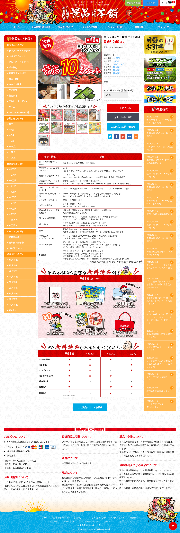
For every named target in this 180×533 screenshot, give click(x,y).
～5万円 (12, 191)
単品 (11, 124)
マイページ (163, 27)
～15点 (12, 152)
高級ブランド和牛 (17, 73)
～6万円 (12, 197)
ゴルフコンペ (15, 248)
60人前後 (13, 288)
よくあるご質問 (90, 27)
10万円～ (13, 225)
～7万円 (12, 203)
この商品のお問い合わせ (123, 126)
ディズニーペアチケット (20, 50)
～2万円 (12, 175)
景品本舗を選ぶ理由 (41, 27)
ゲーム (12, 107)
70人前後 (13, 293)
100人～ (13, 310)
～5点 (11, 135)
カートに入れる (123, 108)
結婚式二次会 (15, 237)
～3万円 (12, 180)
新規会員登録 (133, 3)
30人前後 (13, 271)
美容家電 (13, 95)
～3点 (11, 129)
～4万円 (12, 186)
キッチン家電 (15, 84)
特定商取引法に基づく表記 (90, 525)
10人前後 (13, 259)
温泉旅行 (13, 67)
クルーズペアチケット (19, 62)
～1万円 (12, 169)
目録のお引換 (67, 521)
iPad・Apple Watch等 (19, 112)
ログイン (150, 3)
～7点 (11, 141)
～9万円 (12, 214)
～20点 (12, 158)
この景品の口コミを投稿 (90, 407)
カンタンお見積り (114, 27)
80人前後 (13, 299)
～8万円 (12, 208)
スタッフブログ (109, 521)
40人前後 (13, 276)
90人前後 (13, 304)
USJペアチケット (17, 56)
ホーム (16, 27)
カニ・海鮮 (14, 79)
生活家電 (13, 90)
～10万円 (13, 220)
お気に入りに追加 (123, 117)
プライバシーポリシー (87, 521)
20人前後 (13, 265)
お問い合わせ (126, 521)
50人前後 (13, 282)
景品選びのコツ (65, 27)
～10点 (12, 146)
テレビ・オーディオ (18, 101)
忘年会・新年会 (16, 242)
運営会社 (139, 27)
